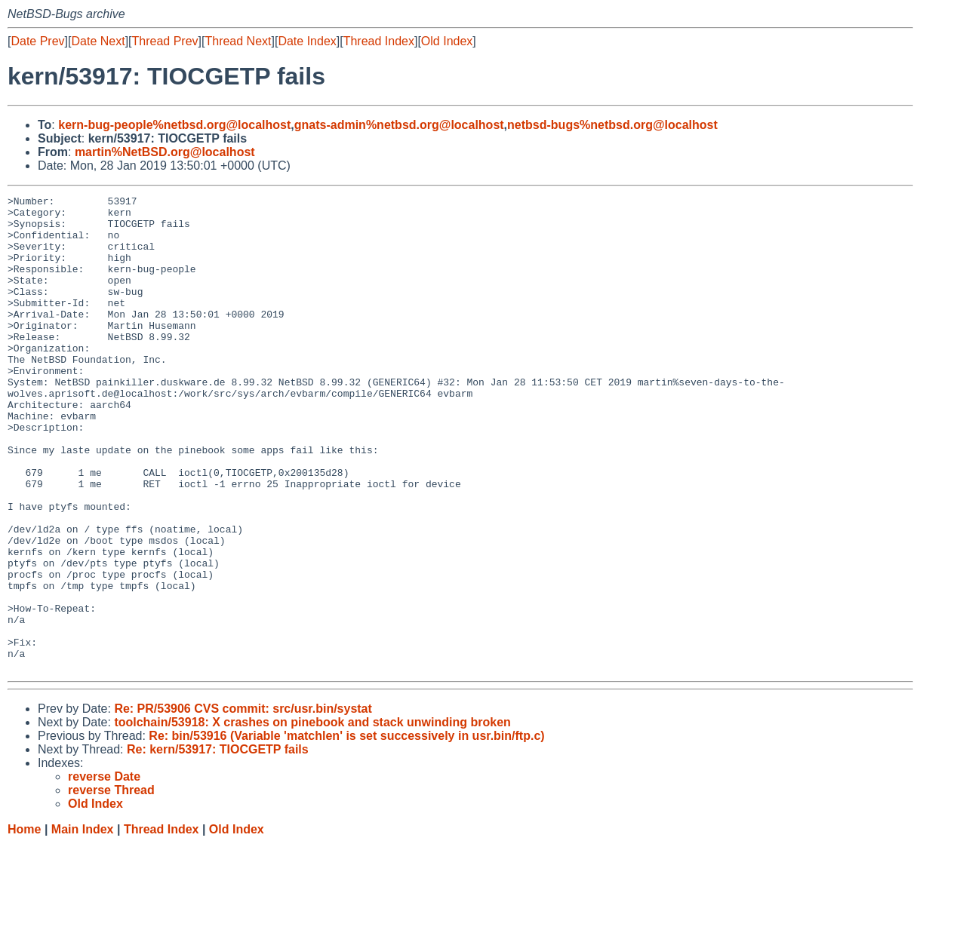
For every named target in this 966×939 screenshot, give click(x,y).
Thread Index (378, 41)
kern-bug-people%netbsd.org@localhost (174, 124)
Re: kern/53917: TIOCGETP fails (218, 844)
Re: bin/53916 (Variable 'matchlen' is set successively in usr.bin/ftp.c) (346, 830)
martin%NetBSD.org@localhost (165, 152)
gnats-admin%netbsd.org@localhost (399, 124)
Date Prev (37, 41)
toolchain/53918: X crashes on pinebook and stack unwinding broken (312, 817)
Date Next (98, 41)
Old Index (446, 41)
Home (24, 924)
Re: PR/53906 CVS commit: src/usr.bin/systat (242, 803)
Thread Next (238, 41)
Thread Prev (165, 41)
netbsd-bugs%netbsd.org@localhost (612, 124)
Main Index (82, 924)
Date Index (307, 41)
